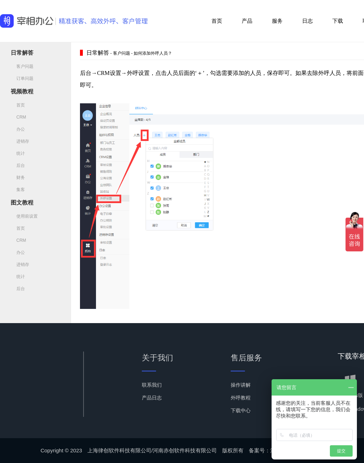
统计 (18, 153)
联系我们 (152, 385)
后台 (18, 165)
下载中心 (241, 410)
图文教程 (22, 203)
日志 (307, 21)
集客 (18, 189)
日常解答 (22, 53)
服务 (277, 21)
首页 (217, 21)
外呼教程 (241, 398)
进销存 (20, 141)
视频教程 (22, 91)
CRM (18, 117)
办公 (18, 129)
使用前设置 (24, 216)
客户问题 (22, 66)
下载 (337, 21)
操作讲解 (241, 385)
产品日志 (152, 398)
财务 (18, 177)
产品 (247, 21)
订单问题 (22, 78)
